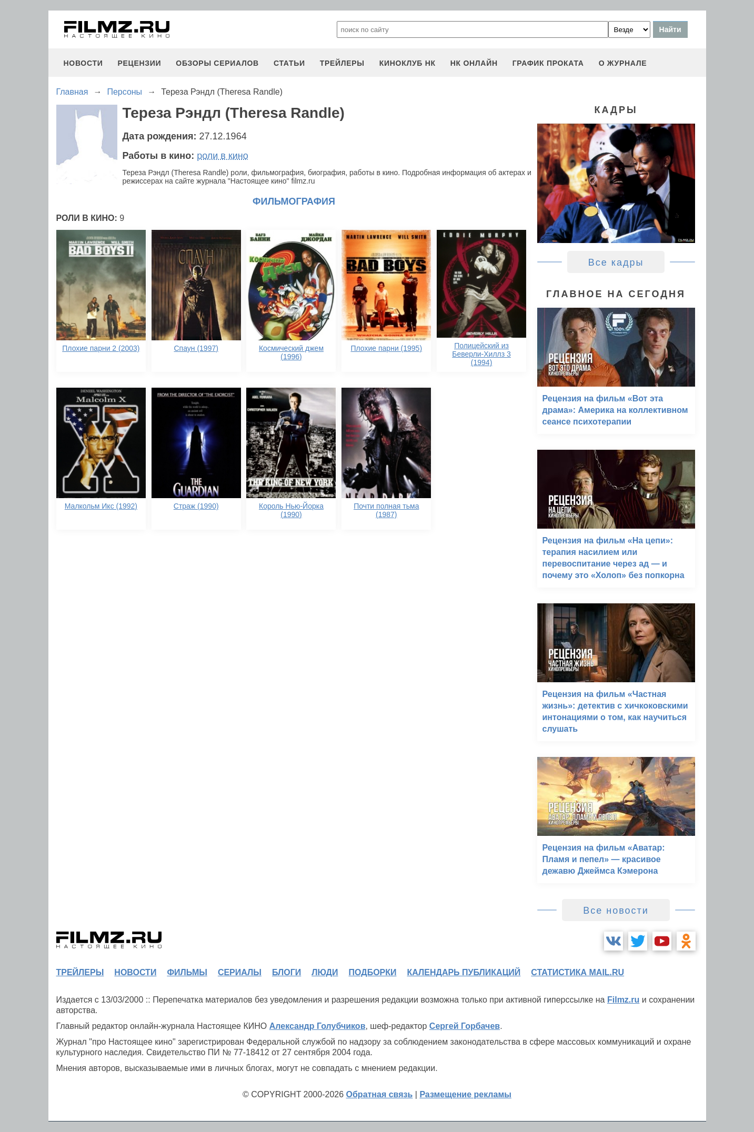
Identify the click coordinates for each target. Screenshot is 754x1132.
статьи (289, 63)
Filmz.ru (623, 999)
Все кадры (616, 262)
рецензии (139, 63)
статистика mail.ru (577, 972)
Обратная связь (379, 1094)
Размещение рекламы (465, 1094)
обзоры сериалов (217, 63)
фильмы (187, 972)
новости (83, 63)
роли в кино (222, 155)
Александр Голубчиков (317, 1026)
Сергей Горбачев (464, 1026)
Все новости (616, 910)
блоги (286, 972)
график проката (548, 63)
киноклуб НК (407, 63)
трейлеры (342, 63)
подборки (373, 972)
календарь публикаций (464, 972)
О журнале (623, 63)
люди (324, 972)
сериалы (240, 972)
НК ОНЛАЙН (474, 63)
